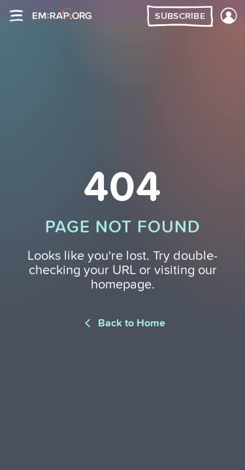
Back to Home (122, 323)
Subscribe (180, 16)
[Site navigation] (16, 15)
